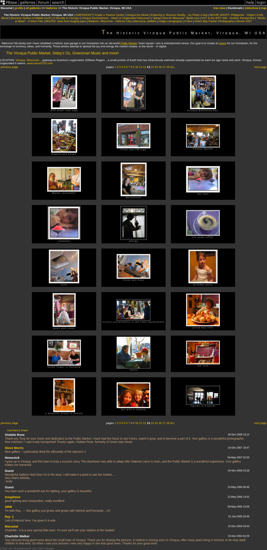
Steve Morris (14, 448)
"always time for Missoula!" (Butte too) (175, 18)
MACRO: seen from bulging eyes (65, 21)
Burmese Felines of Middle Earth (31, 18)
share (24, 430)
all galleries (33, 8)
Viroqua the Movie (137, 14)
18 (167, 67)
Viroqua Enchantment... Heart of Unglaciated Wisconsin (115, 18)
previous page (9, 67)
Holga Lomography (170, 21)
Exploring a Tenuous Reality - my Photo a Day (179, 14)
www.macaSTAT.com (40, 63)
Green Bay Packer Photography (214, 21)
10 (137, 67)
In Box (188, 21)
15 (156, 67)
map (263, 8)
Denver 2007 (244, 21)
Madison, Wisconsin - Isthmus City (109, 21)
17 (163, 67)
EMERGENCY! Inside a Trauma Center (100, 14)
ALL (172, 67)
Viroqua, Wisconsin (27, 60)
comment (13, 430)
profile (19, 8)
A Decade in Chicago (66, 18)
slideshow (251, 8)
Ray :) (9, 516)
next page (260, 67)
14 (152, 67)
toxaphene (12, 497)
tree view (219, 8)
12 (144, 67)
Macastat (11, 526)
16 (160, 67)
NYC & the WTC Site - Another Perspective (227, 18)
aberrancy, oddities (144, 21)
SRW (8, 507)
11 (140, 67)
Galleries (51, 8)
